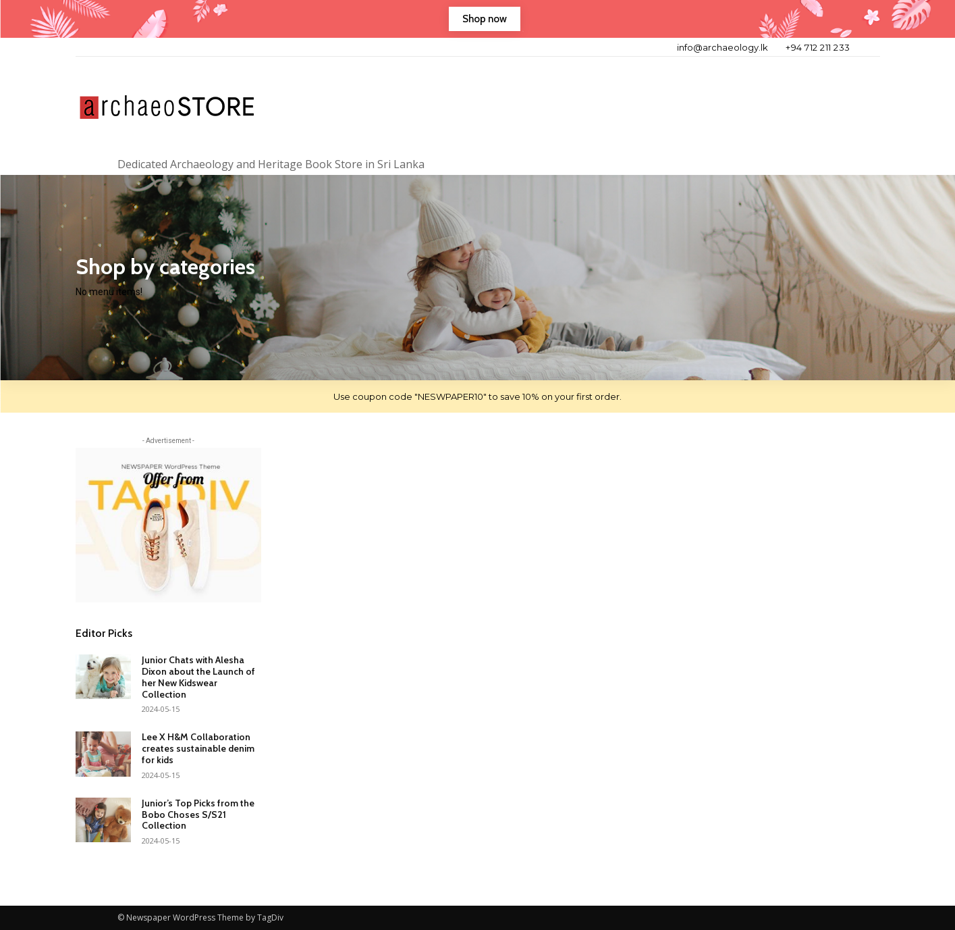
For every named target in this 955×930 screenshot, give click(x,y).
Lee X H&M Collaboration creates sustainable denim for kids (198, 748)
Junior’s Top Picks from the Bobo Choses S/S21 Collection (198, 814)
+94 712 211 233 (818, 47)
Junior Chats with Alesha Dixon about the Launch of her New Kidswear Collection (198, 677)
